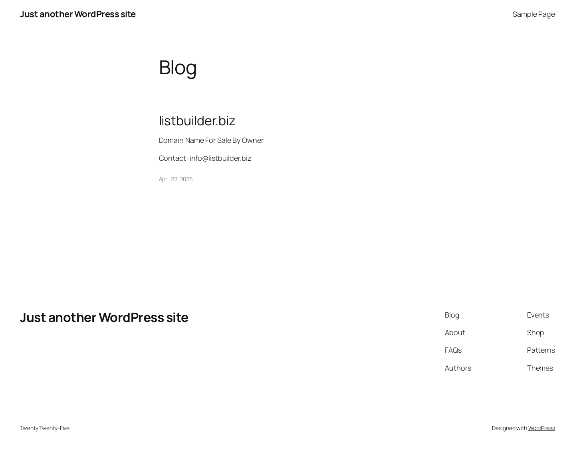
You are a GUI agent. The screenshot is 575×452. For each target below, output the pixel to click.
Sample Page (534, 14)
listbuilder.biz (197, 120)
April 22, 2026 (176, 179)
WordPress (541, 428)
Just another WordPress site (78, 14)
